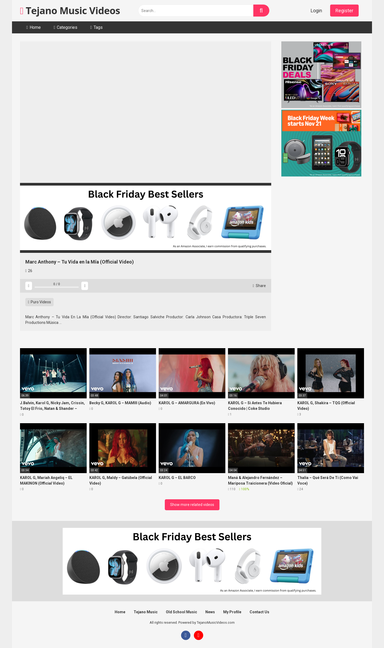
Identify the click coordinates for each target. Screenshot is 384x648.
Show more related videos (192, 504)
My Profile (232, 612)
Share (259, 286)
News (210, 612)
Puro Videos (39, 302)
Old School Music (181, 612)
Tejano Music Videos (70, 10)
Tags (98, 27)
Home (35, 27)
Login (316, 10)
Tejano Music (146, 612)
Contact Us (259, 612)
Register (344, 10)
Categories (67, 27)
